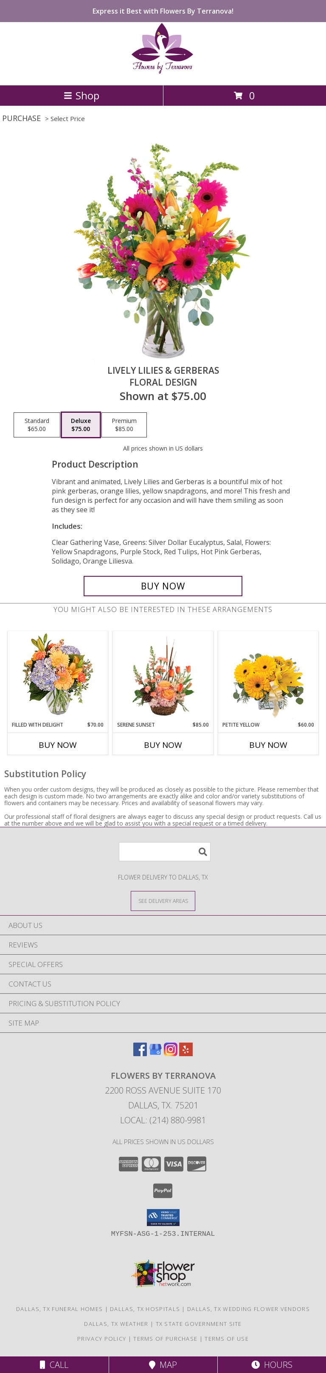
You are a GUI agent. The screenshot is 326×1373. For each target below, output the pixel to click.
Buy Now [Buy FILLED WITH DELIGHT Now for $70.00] (58, 744)
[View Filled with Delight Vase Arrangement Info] (57, 676)
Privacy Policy (101, 1338)
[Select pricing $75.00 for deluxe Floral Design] (81, 425)
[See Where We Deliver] (163, 901)
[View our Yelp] (186, 1053)
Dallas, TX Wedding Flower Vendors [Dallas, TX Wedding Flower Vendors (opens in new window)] (248, 1309)
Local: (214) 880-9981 (163, 1120)
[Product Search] (165, 851)
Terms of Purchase (165, 1338)
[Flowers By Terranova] (163, 73)
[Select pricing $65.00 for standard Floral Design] (37, 425)
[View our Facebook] (140, 1053)
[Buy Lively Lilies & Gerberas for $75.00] (163, 586)
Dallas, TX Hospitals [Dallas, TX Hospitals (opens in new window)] (145, 1309)
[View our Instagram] (170, 1053)
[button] (163, 1217)
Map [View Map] (163, 1364)
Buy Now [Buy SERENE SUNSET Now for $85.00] (163, 744)
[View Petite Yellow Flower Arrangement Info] (268, 676)
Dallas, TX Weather (116, 1324)
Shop (81, 95)
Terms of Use (227, 1338)
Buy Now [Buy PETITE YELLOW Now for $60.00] (268, 744)
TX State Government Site (199, 1324)
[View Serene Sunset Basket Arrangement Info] (163, 676)
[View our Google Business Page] (155, 1053)
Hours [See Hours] (271, 1364)
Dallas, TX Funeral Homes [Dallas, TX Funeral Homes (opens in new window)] (59, 1309)
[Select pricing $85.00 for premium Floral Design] (124, 425)
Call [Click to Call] (54, 1364)
